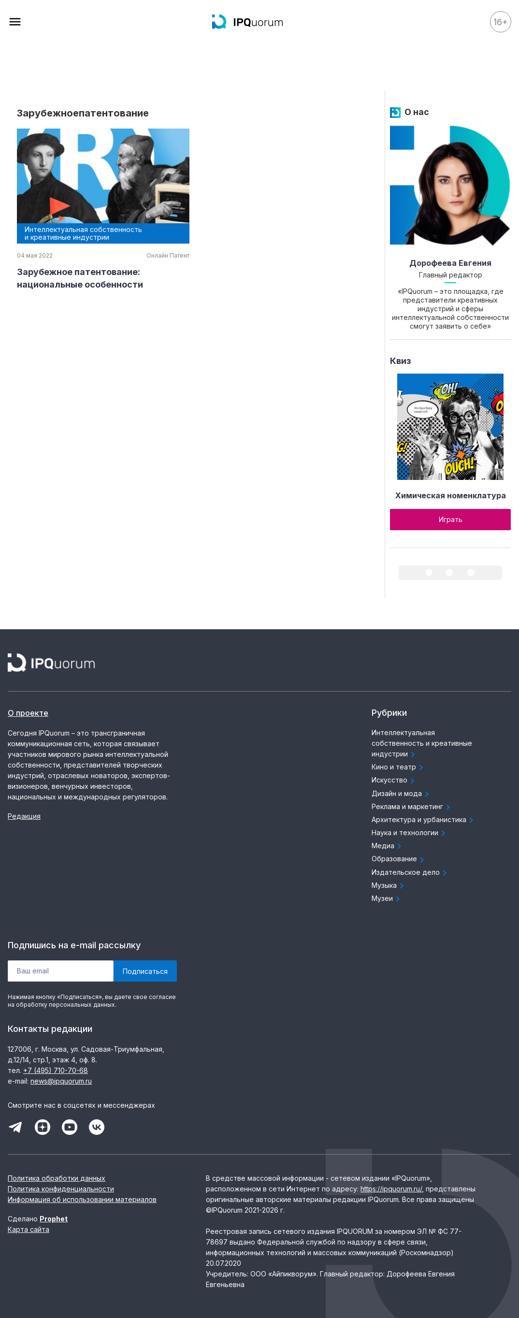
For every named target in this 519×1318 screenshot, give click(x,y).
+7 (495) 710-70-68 (55, 1070)
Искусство (394, 780)
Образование (399, 859)
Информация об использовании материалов (82, 1199)
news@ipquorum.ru (61, 1081)
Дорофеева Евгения (450, 263)
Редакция (24, 816)
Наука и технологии (410, 833)
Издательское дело (410, 873)
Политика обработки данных (56, 1178)
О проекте (28, 713)
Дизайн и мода (402, 794)
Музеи (387, 899)
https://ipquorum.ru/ (391, 1189)
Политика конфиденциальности (61, 1189)
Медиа (388, 846)
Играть (450, 519)
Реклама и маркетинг (412, 807)
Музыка (389, 886)
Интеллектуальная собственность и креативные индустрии (422, 743)
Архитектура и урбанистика (424, 820)
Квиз (400, 361)
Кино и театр (399, 767)
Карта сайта (28, 1229)
